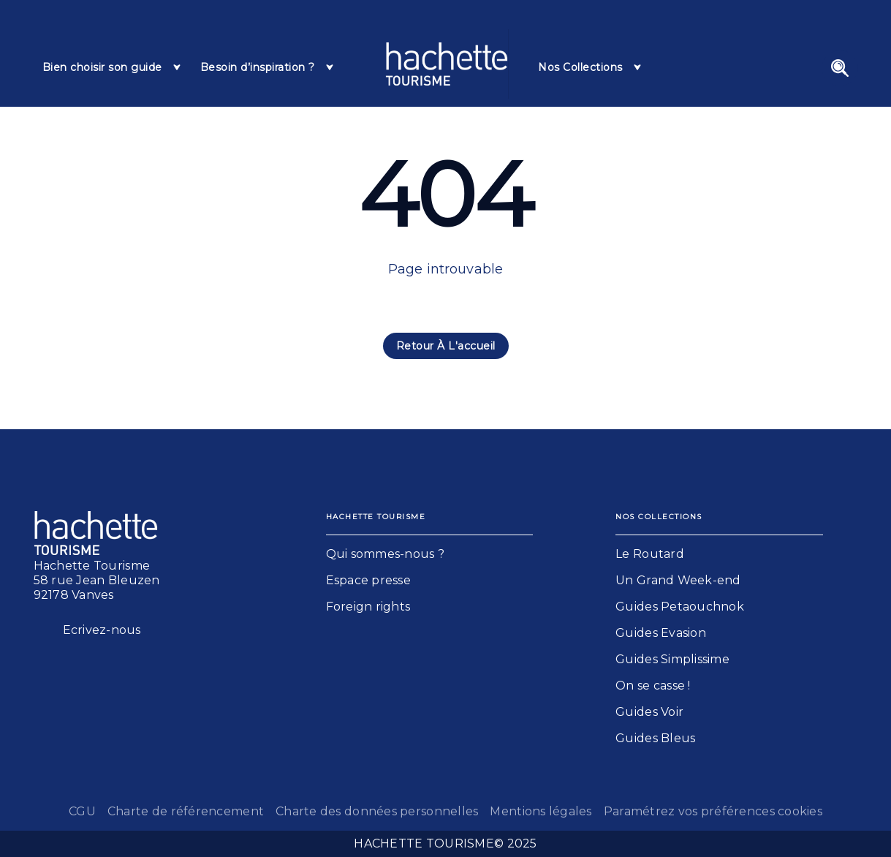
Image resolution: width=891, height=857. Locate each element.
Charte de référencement (185, 811)
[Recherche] (840, 68)
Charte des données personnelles (377, 811)
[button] (446, 346)
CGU (82, 811)
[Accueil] (446, 64)
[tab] (113, 67)
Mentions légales (540, 811)
